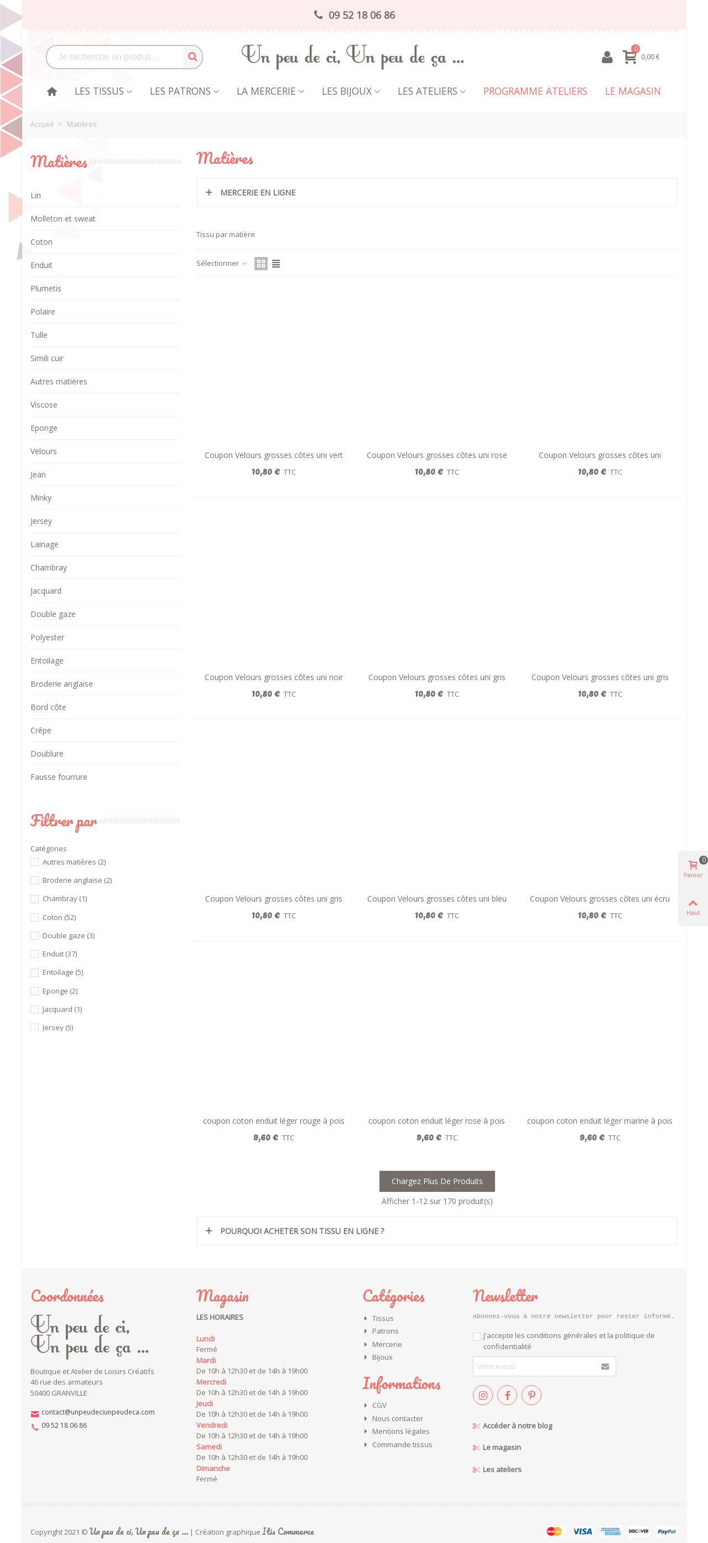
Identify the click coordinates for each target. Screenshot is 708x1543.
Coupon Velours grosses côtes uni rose (437, 455)
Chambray (48, 567)
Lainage (44, 544)
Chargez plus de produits (437, 1181)
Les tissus (99, 90)
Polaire (42, 311)
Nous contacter (392, 1418)
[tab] (437, 192)
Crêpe (40, 730)
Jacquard (45, 590)
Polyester (47, 637)
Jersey (41, 521)
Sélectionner (222, 263)
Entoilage (47, 660)
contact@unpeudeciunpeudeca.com (98, 1412)
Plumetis (45, 288)
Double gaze (53, 614)
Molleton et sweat (63, 218)
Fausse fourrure (58, 776)
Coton (41, 241)
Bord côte (48, 707)
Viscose (44, 404)
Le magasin (633, 90)
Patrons (380, 1331)
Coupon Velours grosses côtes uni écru (600, 898)
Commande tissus (397, 1445)
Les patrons (180, 90)
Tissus (378, 1318)
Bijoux (377, 1357)
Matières (58, 161)
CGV (374, 1405)
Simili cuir (47, 358)
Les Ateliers (427, 90)
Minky (40, 497)
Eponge (44, 428)
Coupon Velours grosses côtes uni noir (274, 677)
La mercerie (266, 90)
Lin (35, 195)
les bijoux (347, 90)
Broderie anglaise (61, 683)
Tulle (39, 335)
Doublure (47, 753)
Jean (38, 474)
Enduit (41, 265)
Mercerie (382, 1344)
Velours (43, 451)
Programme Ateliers (535, 90)
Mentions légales (396, 1431)
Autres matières (58, 381)
